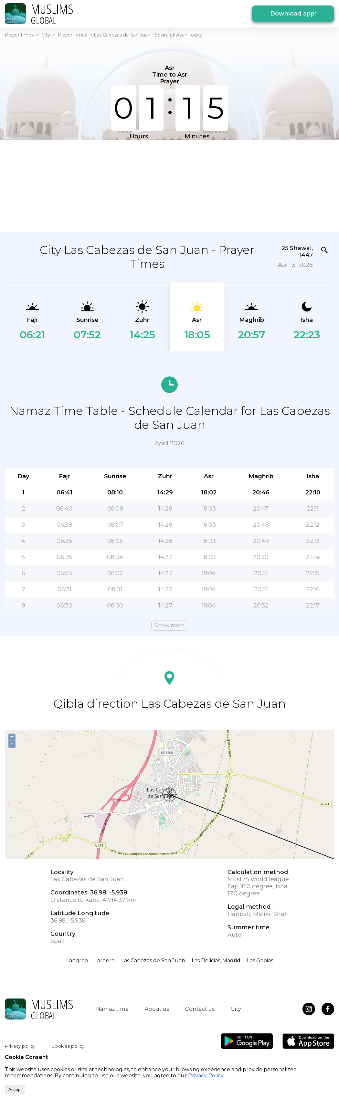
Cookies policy (67, 1046)
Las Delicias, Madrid (216, 960)
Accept (15, 1089)
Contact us (200, 1009)
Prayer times (19, 35)
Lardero (104, 960)
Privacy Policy (206, 1076)
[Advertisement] (159, 185)
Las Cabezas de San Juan (153, 960)
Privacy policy (20, 1046)
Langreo (77, 960)
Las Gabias (260, 960)
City (45, 35)
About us (157, 1009)
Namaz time (112, 1009)
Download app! (293, 13)
